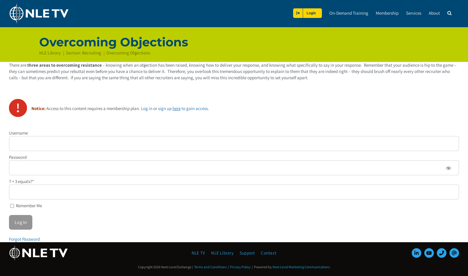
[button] (449, 13)
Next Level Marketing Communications (301, 267)
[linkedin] (416, 253)
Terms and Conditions (210, 267)
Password (18, 157)
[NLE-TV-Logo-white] (39, 247)
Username (18, 132)
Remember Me (26, 205)
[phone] (441, 253)
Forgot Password (24, 239)
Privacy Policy (240, 267)
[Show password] (448, 167)
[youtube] (429, 253)
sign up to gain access (183, 108)
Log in (146, 108)
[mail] (454, 253)
